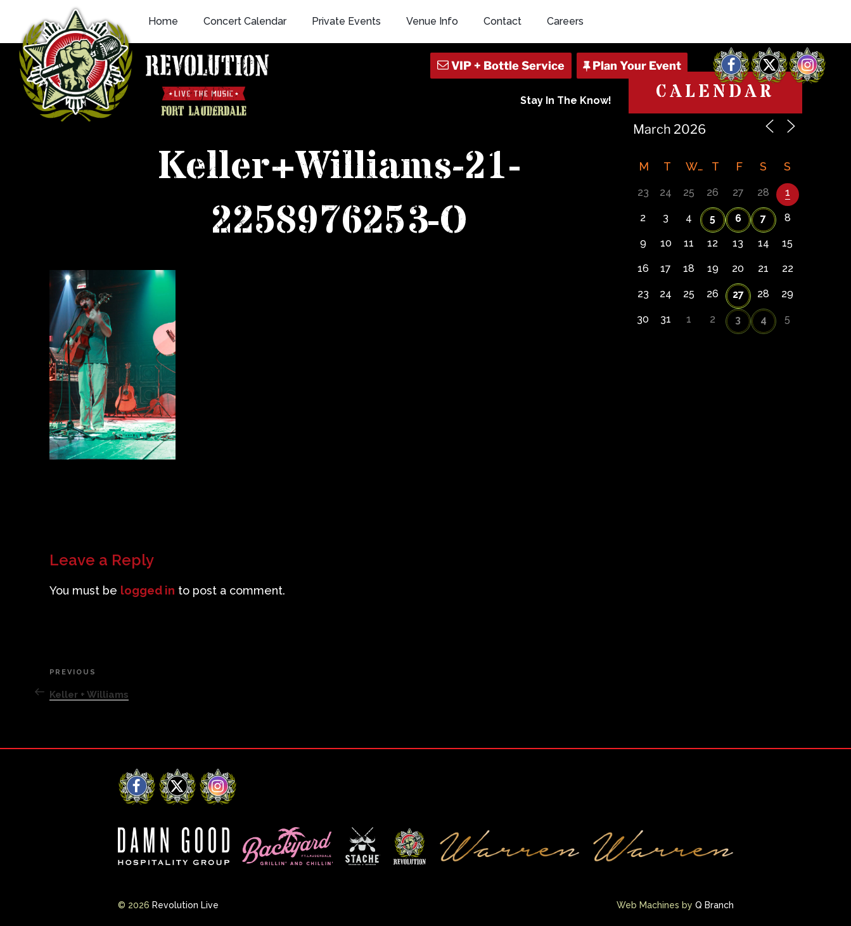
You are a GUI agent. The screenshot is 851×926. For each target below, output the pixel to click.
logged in (147, 590)
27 (738, 294)
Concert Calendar (244, 21)
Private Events (346, 21)
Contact (502, 21)
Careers (565, 21)
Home (163, 21)
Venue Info (432, 21)
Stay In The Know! (565, 100)
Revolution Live (185, 905)
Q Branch (714, 905)
